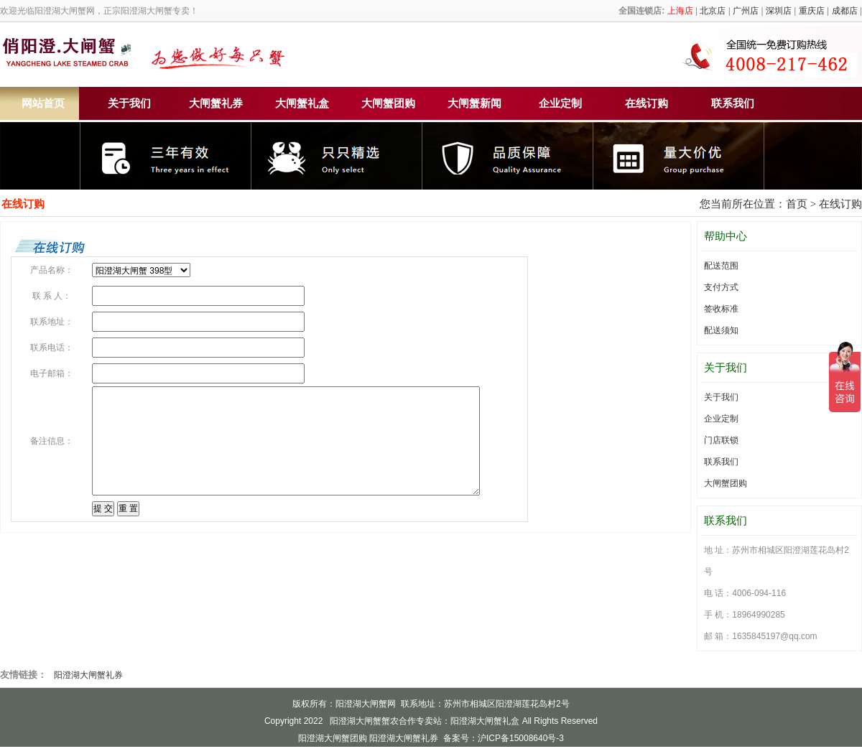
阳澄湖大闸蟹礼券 (88, 675)
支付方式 (721, 287)
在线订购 (646, 103)
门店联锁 (721, 440)
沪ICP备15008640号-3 (521, 738)
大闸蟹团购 (388, 103)
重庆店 (812, 11)
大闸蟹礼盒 (302, 103)
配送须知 (721, 330)
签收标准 (721, 309)
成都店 (845, 11)
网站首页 (43, 103)
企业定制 (560, 103)
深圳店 (779, 11)
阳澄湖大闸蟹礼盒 (484, 721)
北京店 (713, 11)
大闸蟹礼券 (216, 103)
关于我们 (129, 103)
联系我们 (732, 103)
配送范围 (721, 266)
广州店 (746, 11)
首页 (796, 204)
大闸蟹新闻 (474, 103)
